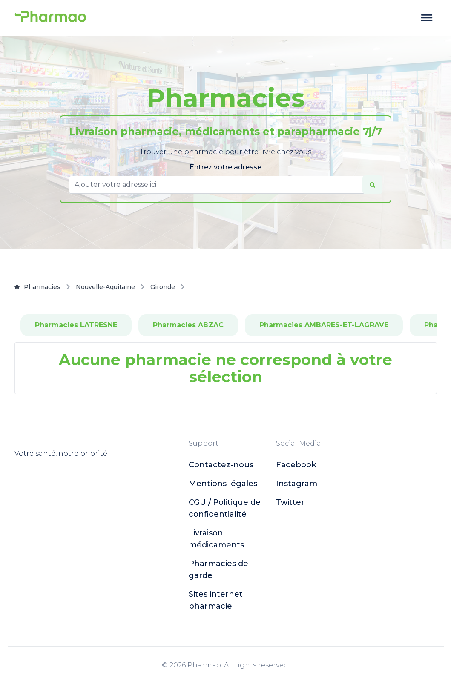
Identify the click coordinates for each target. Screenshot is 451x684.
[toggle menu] (427, 18)
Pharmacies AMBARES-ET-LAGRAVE (323, 325)
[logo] (50, 18)
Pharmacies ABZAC (188, 325)
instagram (296, 483)
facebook (296, 464)
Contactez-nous (221, 464)
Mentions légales (223, 483)
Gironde (162, 287)
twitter (290, 502)
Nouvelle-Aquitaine (105, 287)
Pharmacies (37, 287)
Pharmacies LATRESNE (76, 325)
